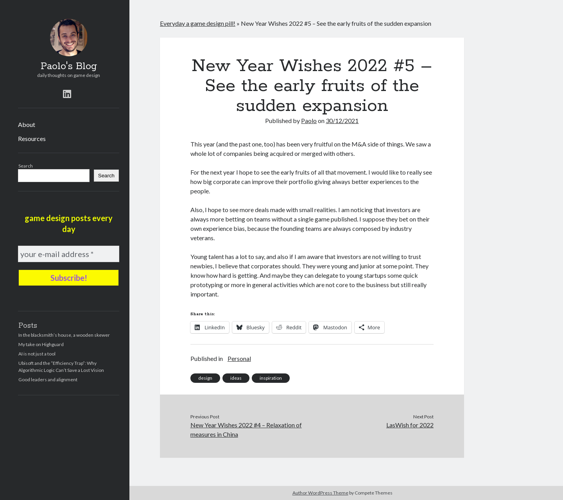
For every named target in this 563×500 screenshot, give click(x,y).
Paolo (309, 120)
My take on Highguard (41, 344)
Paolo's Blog (69, 66)
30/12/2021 (342, 120)
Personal (239, 358)
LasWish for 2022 (410, 425)
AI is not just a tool (37, 354)
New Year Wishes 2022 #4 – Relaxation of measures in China (246, 429)
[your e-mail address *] (68, 254)
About (26, 124)
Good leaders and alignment (47, 379)
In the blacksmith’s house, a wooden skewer (64, 335)
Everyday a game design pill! (197, 23)
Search (25, 166)
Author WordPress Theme (320, 493)
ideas (236, 378)
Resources (32, 138)
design (205, 378)
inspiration (271, 378)
